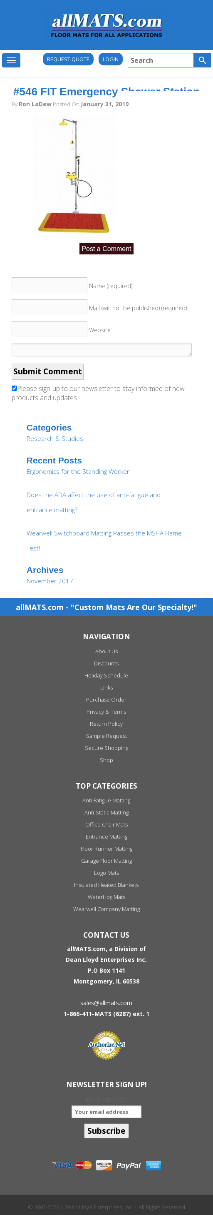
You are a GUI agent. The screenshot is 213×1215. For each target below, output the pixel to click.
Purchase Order (106, 699)
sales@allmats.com (106, 1003)
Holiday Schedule (106, 675)
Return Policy (106, 723)
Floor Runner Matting (106, 848)
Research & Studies (55, 438)
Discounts (106, 663)
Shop (106, 760)
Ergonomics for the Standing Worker (78, 471)
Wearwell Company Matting (106, 909)
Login (111, 59)
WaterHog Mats (106, 897)
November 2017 (50, 581)
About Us (106, 651)
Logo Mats (106, 872)
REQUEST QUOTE (68, 59)
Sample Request (106, 735)
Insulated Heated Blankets (106, 885)
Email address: (106, 1106)
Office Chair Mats (106, 824)
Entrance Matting (106, 836)
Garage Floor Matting (106, 860)
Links (106, 687)
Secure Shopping (106, 748)
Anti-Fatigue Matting (106, 800)
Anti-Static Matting (106, 812)
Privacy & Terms (106, 711)
